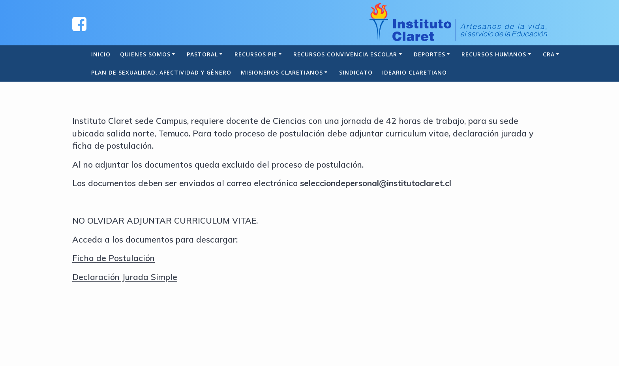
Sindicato (356, 72)
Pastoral (202, 54)
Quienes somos (145, 54)
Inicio (101, 54)
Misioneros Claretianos (282, 72)
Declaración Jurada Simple (124, 277)
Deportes (429, 54)
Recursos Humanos (493, 54)
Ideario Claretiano (414, 72)
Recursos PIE (255, 54)
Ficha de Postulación (113, 258)
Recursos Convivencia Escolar (345, 54)
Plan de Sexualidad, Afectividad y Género (161, 72)
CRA (549, 54)
